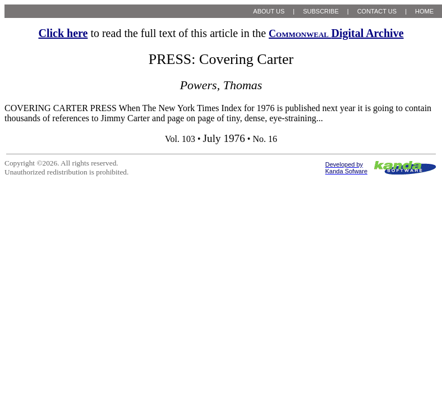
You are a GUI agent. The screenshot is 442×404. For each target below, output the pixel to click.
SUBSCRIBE (321, 11)
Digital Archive (336, 33)
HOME (424, 11)
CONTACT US (377, 11)
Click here (63, 33)
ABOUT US (268, 11)
